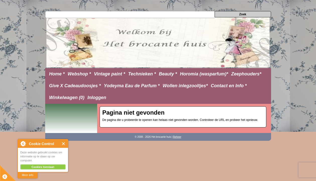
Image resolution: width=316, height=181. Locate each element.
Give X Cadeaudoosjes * (75, 85)
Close (63, 143)
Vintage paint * (109, 73)
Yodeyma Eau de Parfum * (132, 85)
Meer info (27, 174)
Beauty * (168, 73)
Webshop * (79, 73)
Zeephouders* (246, 73)
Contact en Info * (229, 85)
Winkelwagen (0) (67, 97)
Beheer (177, 136)
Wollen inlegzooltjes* (185, 85)
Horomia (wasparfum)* (204, 73)
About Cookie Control (23, 143)
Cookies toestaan (42, 166)
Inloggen (96, 97)
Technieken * (142, 73)
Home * (57, 73)
